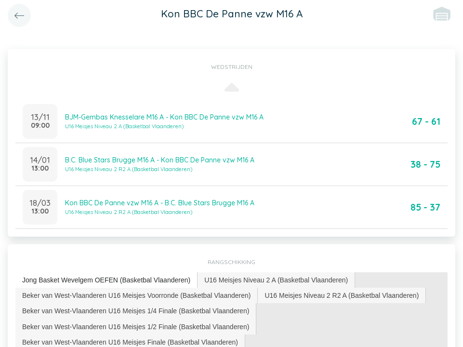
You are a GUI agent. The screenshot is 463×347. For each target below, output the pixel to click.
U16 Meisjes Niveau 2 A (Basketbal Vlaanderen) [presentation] (276, 280)
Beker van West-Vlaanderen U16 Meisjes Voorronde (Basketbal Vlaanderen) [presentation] (136, 295)
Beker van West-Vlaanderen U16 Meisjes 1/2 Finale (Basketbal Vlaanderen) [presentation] (135, 327)
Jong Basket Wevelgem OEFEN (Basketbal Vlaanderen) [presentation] (106, 280)
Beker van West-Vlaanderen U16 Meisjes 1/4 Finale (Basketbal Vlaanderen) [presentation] (135, 311)
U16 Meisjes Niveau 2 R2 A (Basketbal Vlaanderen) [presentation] (342, 295)
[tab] (106, 280)
